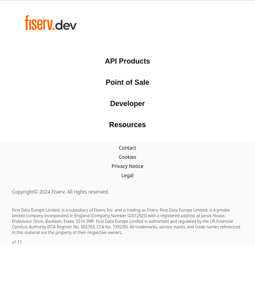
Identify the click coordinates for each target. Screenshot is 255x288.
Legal (127, 175)
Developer (127, 104)
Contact (127, 147)
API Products (127, 61)
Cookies (127, 157)
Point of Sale (127, 82)
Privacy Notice (127, 166)
